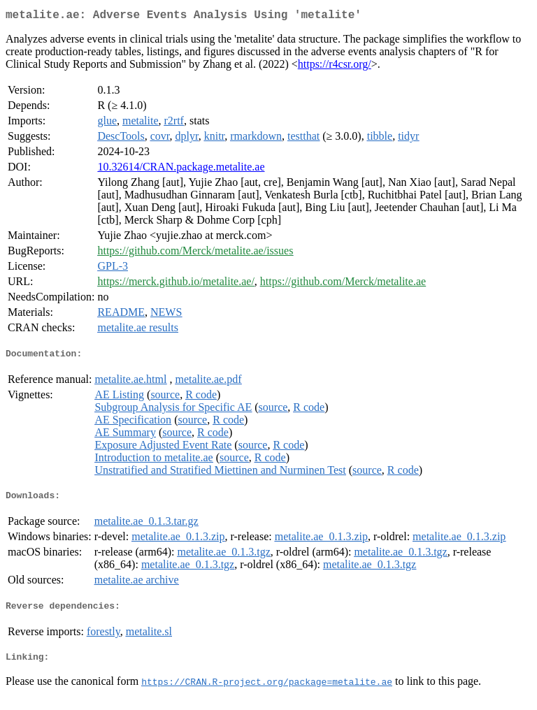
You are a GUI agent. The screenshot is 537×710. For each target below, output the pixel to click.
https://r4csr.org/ (334, 67)
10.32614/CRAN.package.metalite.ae (180, 169)
